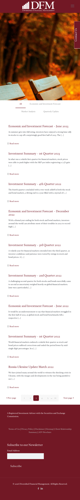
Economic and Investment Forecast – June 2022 (38, 306)
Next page (68, 398)
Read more (14, 144)
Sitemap (49, 429)
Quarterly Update (51, 112)
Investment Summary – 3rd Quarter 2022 (34, 245)
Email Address (13, 451)
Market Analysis (28, 112)
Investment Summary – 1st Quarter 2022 (34, 336)
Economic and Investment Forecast (45, 104)
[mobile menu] (72, 6)
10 (55, 398)
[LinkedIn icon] (41, 489)
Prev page (11, 398)
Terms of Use (14, 429)
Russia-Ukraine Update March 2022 (31, 367)
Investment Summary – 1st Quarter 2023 (34, 153)
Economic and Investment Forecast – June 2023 (38, 126)
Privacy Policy (27, 429)
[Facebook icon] (38, 489)
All (20, 104)
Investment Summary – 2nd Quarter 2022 (35, 275)
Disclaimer (39, 429)
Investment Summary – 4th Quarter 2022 (34, 184)
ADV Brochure (45, 432)
